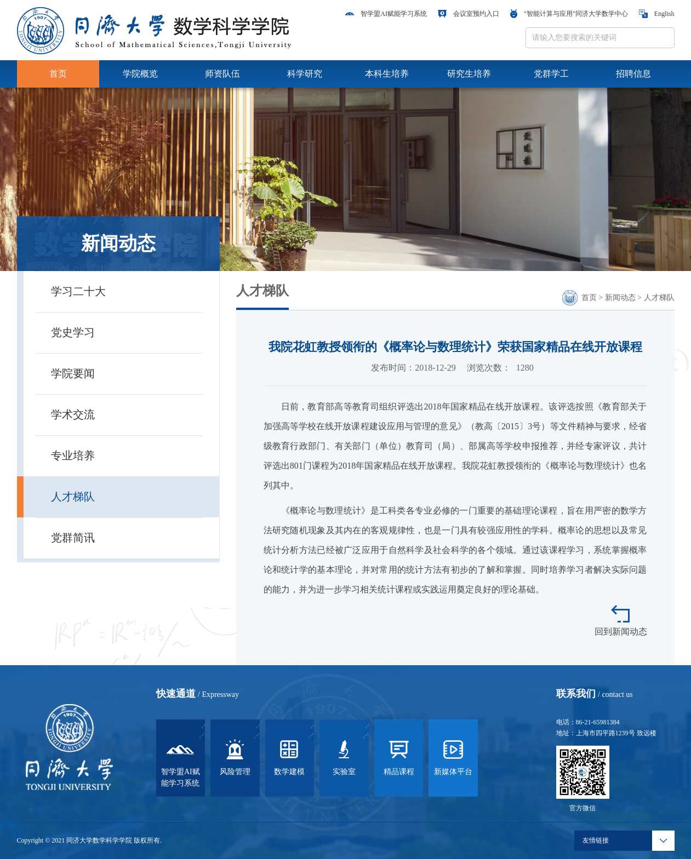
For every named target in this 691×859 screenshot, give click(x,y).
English (657, 14)
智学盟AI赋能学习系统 (386, 14)
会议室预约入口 (468, 14)
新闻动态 (620, 297)
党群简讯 (73, 538)
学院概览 (140, 73)
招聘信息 (633, 73)
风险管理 (235, 756)
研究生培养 (469, 73)
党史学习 (73, 332)
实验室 (344, 756)
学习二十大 (78, 291)
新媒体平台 (453, 756)
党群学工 (551, 73)
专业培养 (73, 455)
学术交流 (73, 414)
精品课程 (399, 756)
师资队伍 (222, 73)
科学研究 (304, 73)
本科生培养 (387, 73)
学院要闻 (73, 373)
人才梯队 (73, 497)
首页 (58, 73)
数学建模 (289, 756)
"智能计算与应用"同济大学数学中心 (569, 14)
